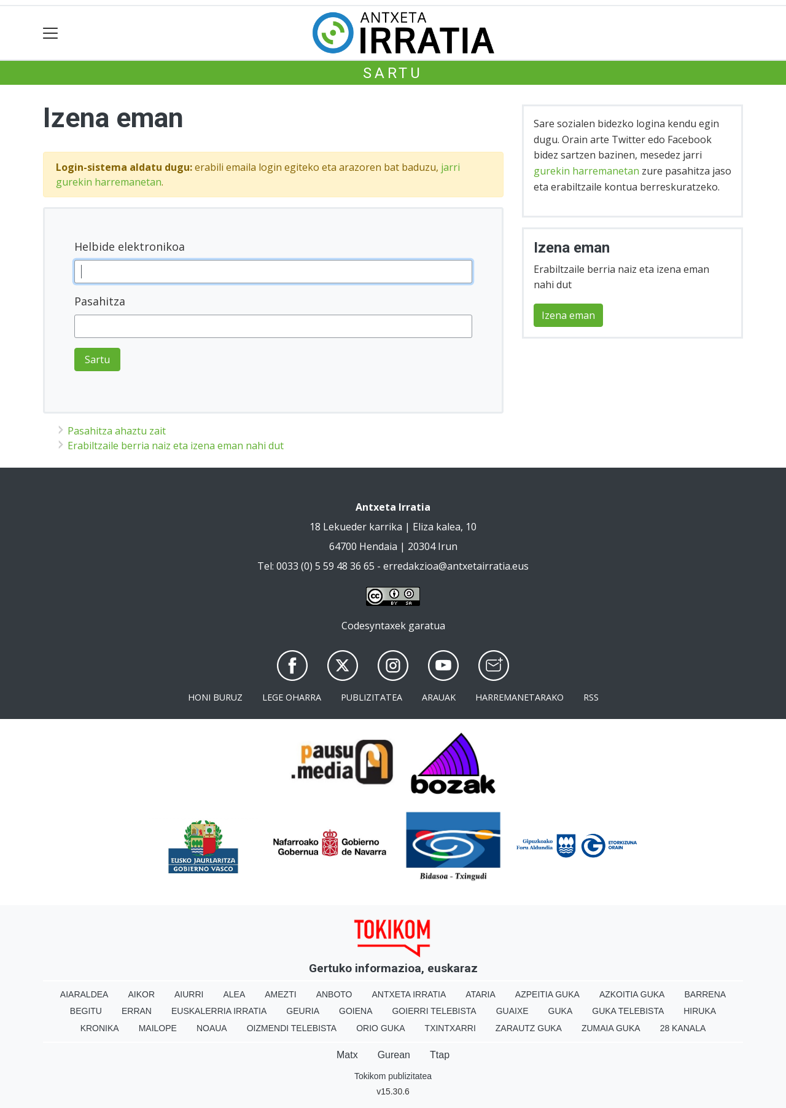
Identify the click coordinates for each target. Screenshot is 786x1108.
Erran (137, 1011)
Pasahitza (99, 301)
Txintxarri (450, 1028)
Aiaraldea (84, 994)
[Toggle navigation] (50, 33)
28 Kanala (683, 1028)
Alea (234, 994)
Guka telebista (628, 1011)
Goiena (355, 1011)
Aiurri (188, 994)
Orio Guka (380, 1028)
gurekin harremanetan (586, 171)
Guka (560, 1011)
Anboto (334, 994)
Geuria (302, 1011)
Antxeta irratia (409, 994)
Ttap (439, 1055)
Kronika (99, 1028)
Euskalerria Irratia (219, 1011)
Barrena (705, 994)
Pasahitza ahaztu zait (117, 431)
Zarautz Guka (529, 1028)
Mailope (158, 1028)
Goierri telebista (434, 1011)
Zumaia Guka (611, 1028)
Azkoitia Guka (632, 994)
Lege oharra (291, 697)
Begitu (86, 1011)
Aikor (141, 994)
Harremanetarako (519, 697)
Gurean (394, 1055)
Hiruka (699, 1011)
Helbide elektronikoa (129, 246)
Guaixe (512, 1011)
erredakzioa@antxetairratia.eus (456, 566)
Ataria (480, 994)
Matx (347, 1055)
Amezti (280, 994)
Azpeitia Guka (547, 994)
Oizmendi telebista (292, 1028)
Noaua (211, 1028)
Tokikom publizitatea (393, 1076)
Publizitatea (371, 697)
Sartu (393, 73)
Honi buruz (215, 697)
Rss (591, 697)
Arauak (439, 697)
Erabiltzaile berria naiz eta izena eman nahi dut (176, 445)
